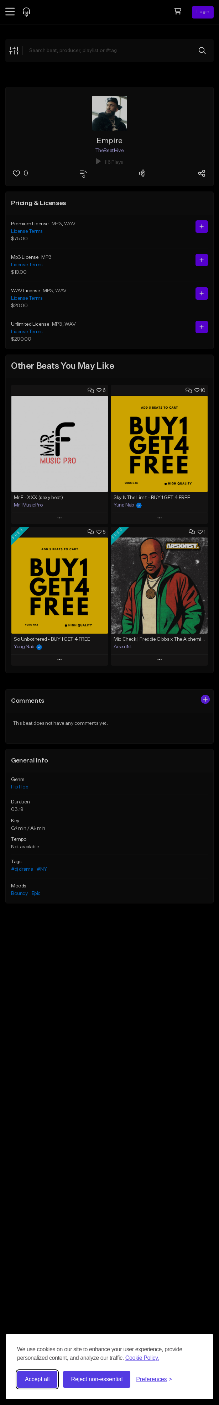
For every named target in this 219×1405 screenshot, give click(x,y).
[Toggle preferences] (154, 1379)
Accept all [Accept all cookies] (37, 1379)
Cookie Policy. (142, 1358)
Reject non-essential (96, 1379)
